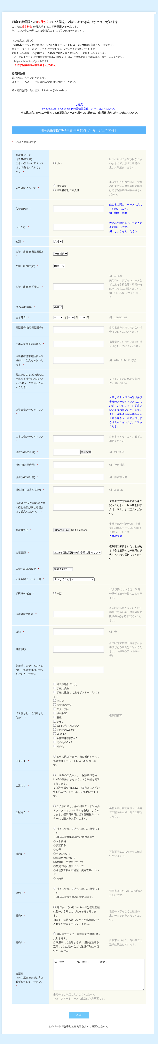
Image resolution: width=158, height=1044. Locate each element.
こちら (126, 851)
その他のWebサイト (66, 729)
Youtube (59, 733)
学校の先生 (61, 688)
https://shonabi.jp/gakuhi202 (30, 61)
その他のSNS (62, 742)
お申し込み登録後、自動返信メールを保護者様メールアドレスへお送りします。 (76, 761)
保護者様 (60, 185)
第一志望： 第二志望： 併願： (99, 974)
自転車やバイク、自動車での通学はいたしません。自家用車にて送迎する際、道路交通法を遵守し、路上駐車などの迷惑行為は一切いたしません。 (76, 942)
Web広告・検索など (66, 725)
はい (57, 163)
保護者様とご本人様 (66, 190)
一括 (57, 593)
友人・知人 (61, 709)
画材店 (58, 700)
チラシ (58, 721)
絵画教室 (60, 713)
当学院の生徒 (62, 704)
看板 (57, 717)
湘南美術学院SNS (65, 738)
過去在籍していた (65, 684)
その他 (58, 746)
